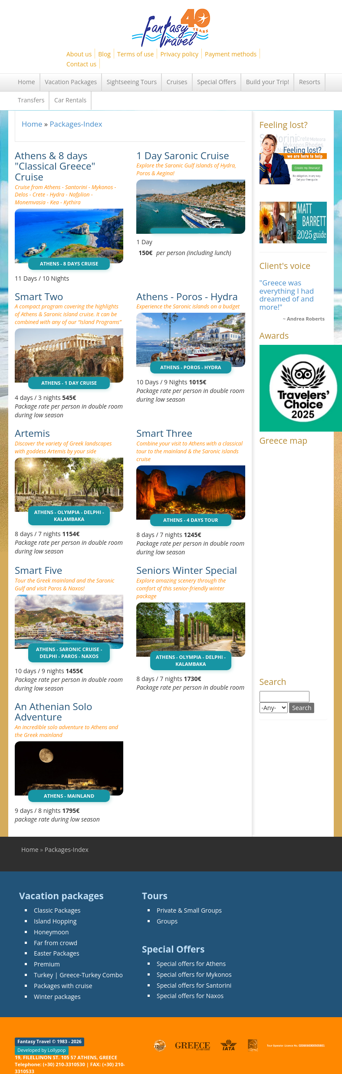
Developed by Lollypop (41, 1050)
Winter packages (57, 996)
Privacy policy (179, 54)
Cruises (177, 82)
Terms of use (135, 54)
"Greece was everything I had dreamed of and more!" (287, 294)
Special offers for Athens (191, 963)
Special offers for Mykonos (194, 974)
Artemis (32, 433)
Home (26, 82)
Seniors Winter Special (186, 570)
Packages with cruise (63, 986)
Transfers (31, 100)
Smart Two (39, 296)
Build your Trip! (267, 82)
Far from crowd (55, 943)
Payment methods (230, 54)
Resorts (309, 82)
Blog (104, 54)
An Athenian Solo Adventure (53, 712)
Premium (47, 964)
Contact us (81, 64)
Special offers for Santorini (194, 985)
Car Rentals (70, 100)
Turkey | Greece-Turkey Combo (78, 975)
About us (79, 54)
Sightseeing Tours (132, 82)
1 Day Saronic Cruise (182, 155)
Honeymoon (51, 932)
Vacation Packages (71, 82)
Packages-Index (75, 124)
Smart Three (164, 433)
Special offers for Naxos (190, 996)
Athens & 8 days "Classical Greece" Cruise (55, 166)
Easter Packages (56, 953)
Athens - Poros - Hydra (187, 296)
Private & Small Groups (189, 910)
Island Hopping (55, 921)
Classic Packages (57, 910)
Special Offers (216, 82)
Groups (167, 921)
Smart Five (38, 570)
